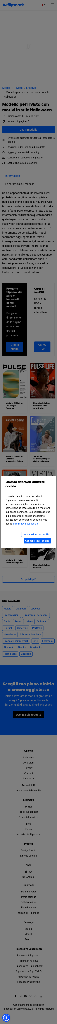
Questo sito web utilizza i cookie (28, 486)
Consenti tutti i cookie (37, 540)
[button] (6, 1018)
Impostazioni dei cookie (36, 534)
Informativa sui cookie (25, 523)
